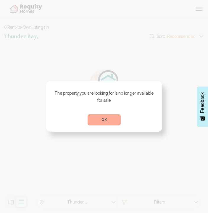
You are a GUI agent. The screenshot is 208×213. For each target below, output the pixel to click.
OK (104, 119)
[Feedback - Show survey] (202, 106)
